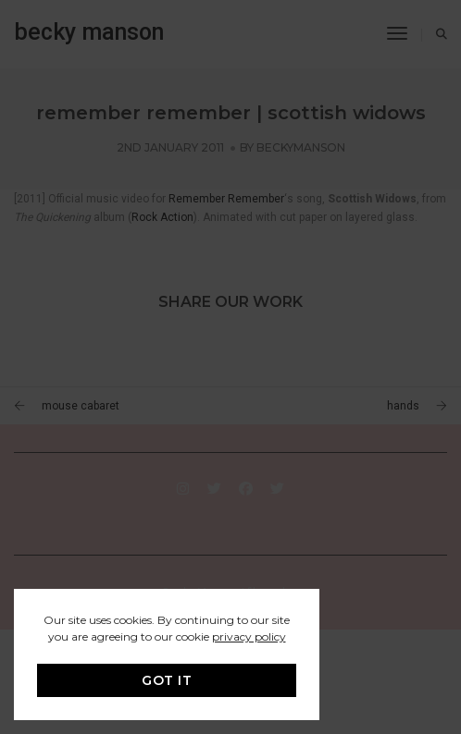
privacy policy (249, 636)
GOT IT (167, 680)
